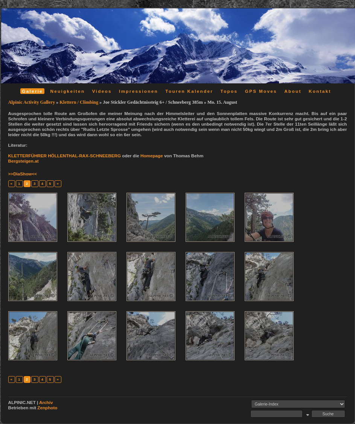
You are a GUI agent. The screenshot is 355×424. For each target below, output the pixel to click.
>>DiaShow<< (22, 173)
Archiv (46, 402)
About (292, 91)
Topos (229, 91)
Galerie (32, 91)
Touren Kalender (189, 91)
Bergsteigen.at (23, 160)
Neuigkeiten (67, 91)
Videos (102, 91)
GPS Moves (261, 91)
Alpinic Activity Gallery (31, 102)
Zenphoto (47, 407)
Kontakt (320, 91)
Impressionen (138, 91)
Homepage (151, 155)
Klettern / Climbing (78, 102)
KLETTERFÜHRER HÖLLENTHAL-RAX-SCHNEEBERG (64, 155)
